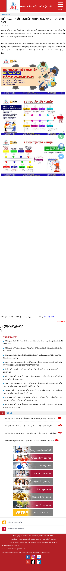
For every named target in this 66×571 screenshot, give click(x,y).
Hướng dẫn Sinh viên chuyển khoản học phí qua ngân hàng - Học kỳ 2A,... (33, 418)
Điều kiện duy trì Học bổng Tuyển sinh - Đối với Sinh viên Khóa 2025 (32, 441)
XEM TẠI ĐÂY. (49, 317)
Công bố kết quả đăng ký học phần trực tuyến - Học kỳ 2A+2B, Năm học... (33, 426)
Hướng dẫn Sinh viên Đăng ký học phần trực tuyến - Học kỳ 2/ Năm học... (33, 433)
